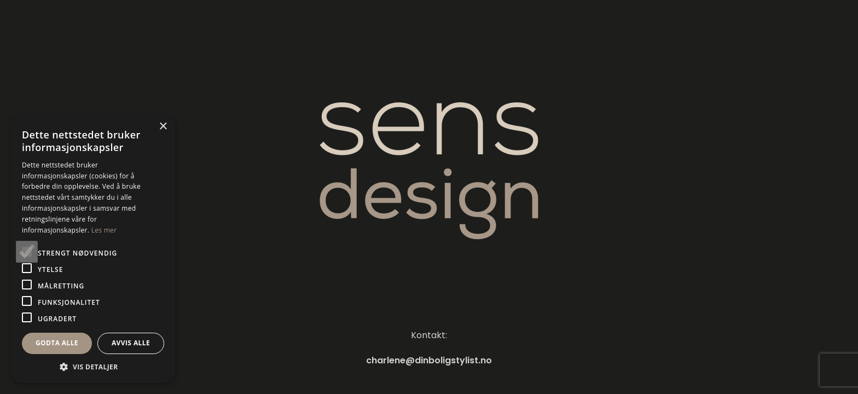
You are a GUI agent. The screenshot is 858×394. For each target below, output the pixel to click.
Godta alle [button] (57, 342)
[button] (93, 366)
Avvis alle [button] (131, 342)
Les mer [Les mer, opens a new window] (104, 230)
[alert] (93, 249)
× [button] (163, 127)
